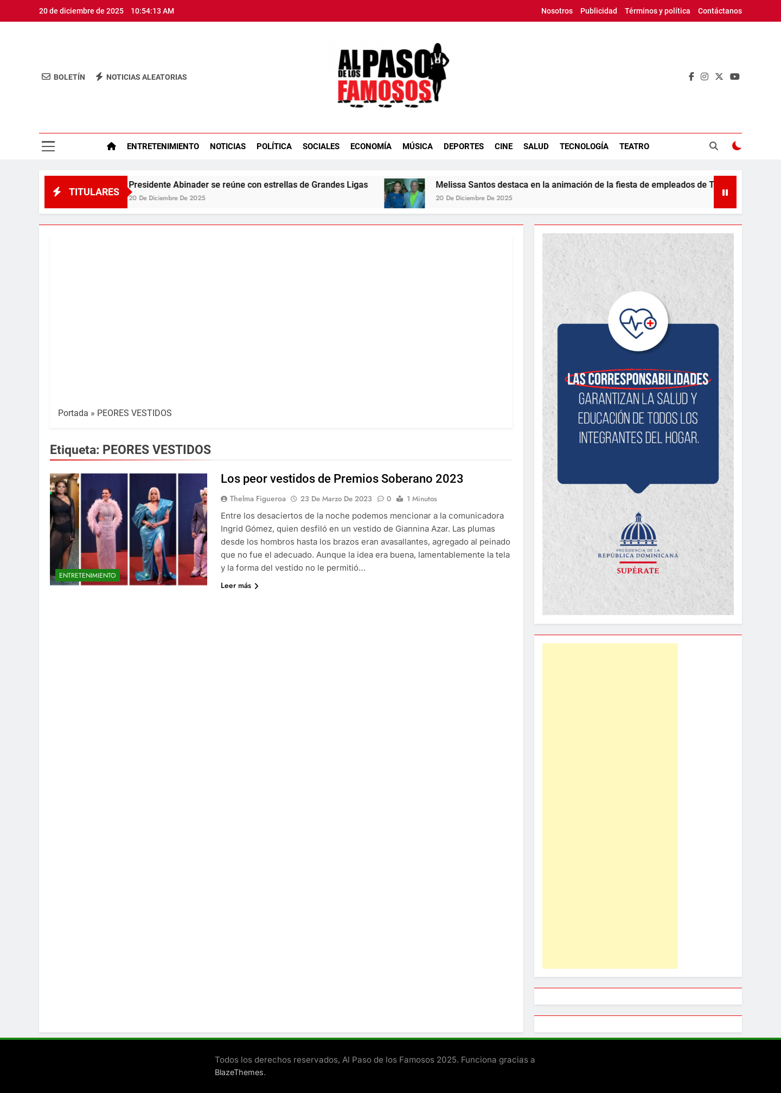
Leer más (240, 585)
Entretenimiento (163, 146)
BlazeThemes (239, 1072)
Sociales (321, 146)
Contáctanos (720, 11)
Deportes (464, 146)
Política (274, 146)
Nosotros (557, 11)
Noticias (228, 146)
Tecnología (584, 146)
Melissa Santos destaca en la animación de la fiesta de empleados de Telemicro (603, 185)
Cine (504, 146)
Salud (536, 146)
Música (417, 146)
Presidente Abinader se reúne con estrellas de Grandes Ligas (259, 185)
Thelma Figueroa (258, 498)
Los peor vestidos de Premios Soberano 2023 (342, 478)
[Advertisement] (281, 325)
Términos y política (657, 11)
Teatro (634, 146)
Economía (371, 146)
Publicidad (598, 11)
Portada (73, 413)
